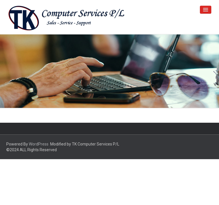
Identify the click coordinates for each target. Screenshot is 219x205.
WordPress (38, 144)
